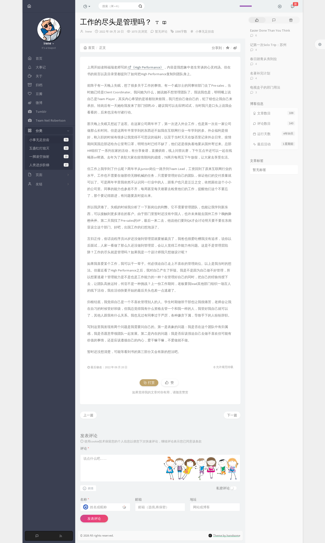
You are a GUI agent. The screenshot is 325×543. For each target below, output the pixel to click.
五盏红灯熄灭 (48, 148)
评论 (84, 448)
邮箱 (138, 499)
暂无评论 (161, 31)
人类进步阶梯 (48, 165)
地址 (193, 499)
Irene (88, 31)
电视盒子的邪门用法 (265, 87)
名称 (84, 499)
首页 (89, 47)
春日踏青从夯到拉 (263, 59)
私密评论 (223, 488)
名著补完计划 (260, 73)
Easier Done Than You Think (270, 30)
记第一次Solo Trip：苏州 (268, 45)
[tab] (256, 20)
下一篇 (232, 415)
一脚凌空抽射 (48, 156)
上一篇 (88, 415)
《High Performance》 (146, 67)
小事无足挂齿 (48, 140)
